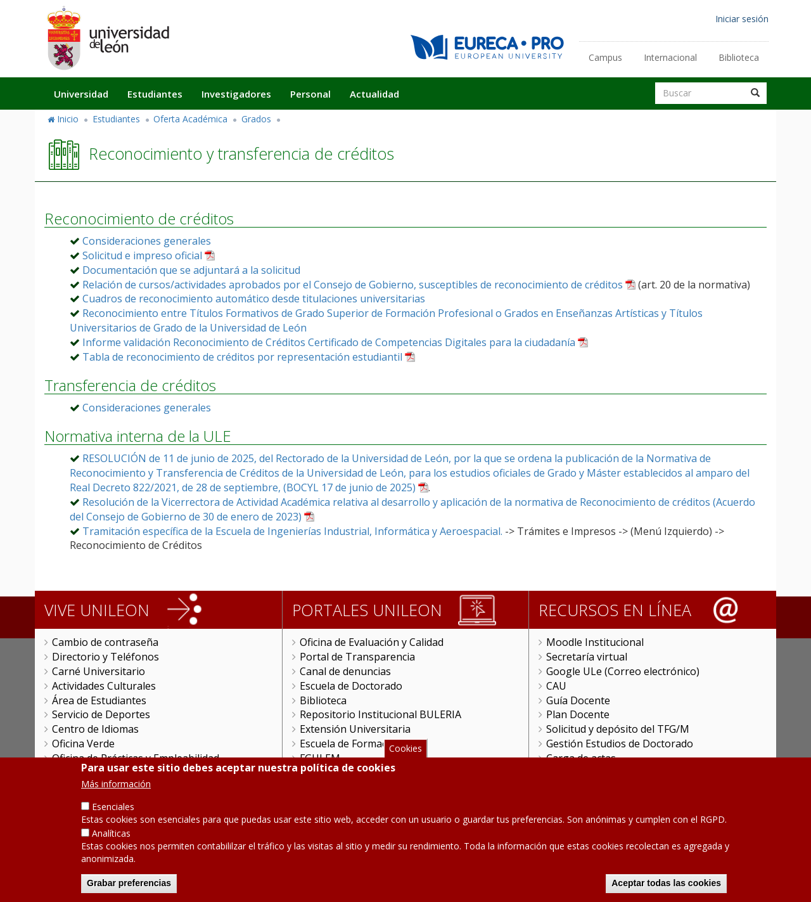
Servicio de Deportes (101, 714)
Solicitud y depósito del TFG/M (617, 729)
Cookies (405, 751)
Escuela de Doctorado (351, 686)
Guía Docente (578, 700)
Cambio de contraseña (105, 642)
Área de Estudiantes (99, 700)
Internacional (670, 57)
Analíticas (111, 836)
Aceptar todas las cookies (666, 886)
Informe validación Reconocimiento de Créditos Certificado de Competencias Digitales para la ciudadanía (328, 342)
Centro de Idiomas (95, 729)
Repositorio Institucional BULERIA (380, 714)
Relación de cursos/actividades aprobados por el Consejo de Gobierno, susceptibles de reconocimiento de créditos (352, 285)
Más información (116, 787)
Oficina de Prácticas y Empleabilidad (135, 758)
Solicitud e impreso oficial (142, 255)
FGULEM (320, 758)
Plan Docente (578, 714)
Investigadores (236, 93)
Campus (605, 57)
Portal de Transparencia (357, 657)
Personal (310, 93)
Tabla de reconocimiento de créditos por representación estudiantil (242, 357)
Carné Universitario (98, 671)
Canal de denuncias (345, 671)
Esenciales (113, 810)
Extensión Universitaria (355, 729)
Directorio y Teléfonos (105, 657)
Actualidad (374, 93)
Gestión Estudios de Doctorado (619, 744)
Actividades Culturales (104, 686)
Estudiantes (154, 93)
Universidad (81, 93)
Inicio (68, 119)
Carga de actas (581, 758)
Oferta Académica (190, 119)
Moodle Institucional (595, 642)
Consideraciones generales (146, 241)
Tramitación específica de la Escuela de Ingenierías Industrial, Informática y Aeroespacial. (292, 531)
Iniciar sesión (742, 19)
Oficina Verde (83, 744)
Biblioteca (738, 57)
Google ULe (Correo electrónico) (622, 671)
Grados (256, 119)
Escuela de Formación (351, 744)
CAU (556, 686)
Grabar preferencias (129, 886)
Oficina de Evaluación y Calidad (372, 642)
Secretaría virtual (586, 657)
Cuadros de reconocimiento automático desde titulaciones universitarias (253, 299)
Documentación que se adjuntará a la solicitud (191, 270)
